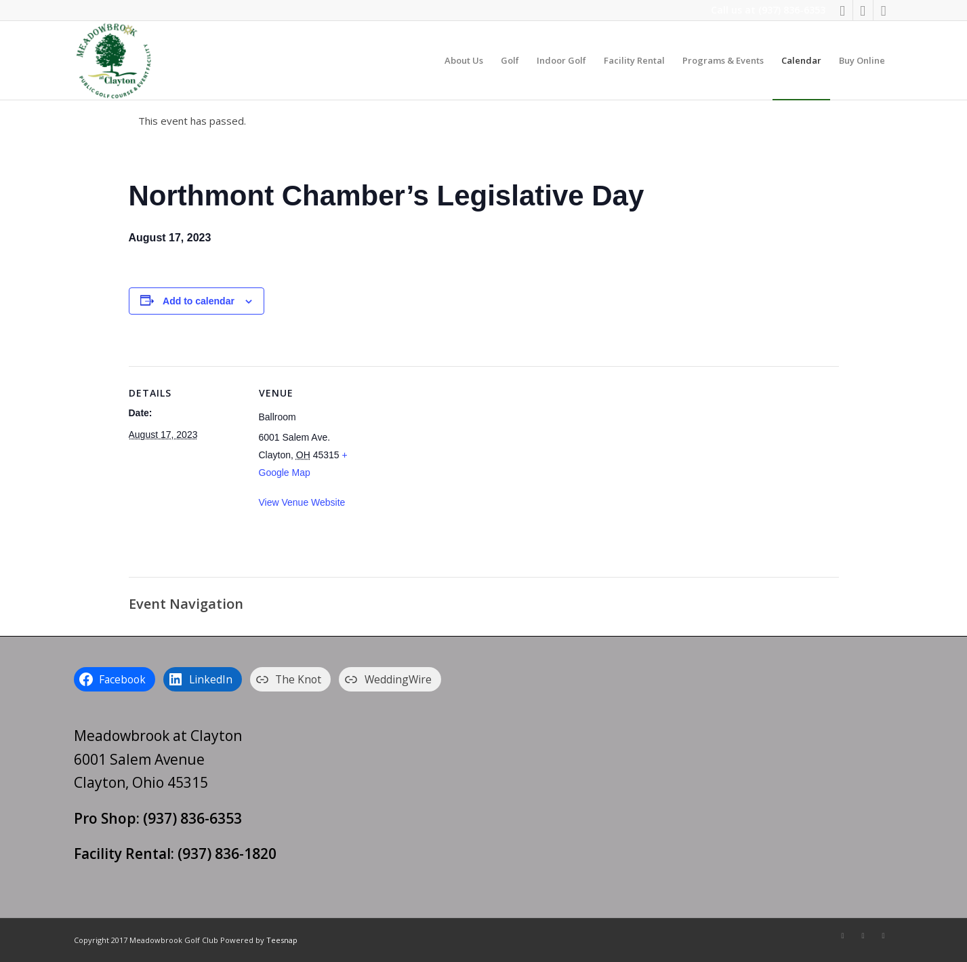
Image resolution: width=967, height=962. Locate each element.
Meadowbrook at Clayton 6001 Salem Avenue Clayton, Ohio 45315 (158, 759)
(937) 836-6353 (791, 9)
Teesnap (281, 940)
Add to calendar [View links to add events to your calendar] (198, 301)
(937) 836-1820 (227, 853)
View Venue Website (302, 502)
